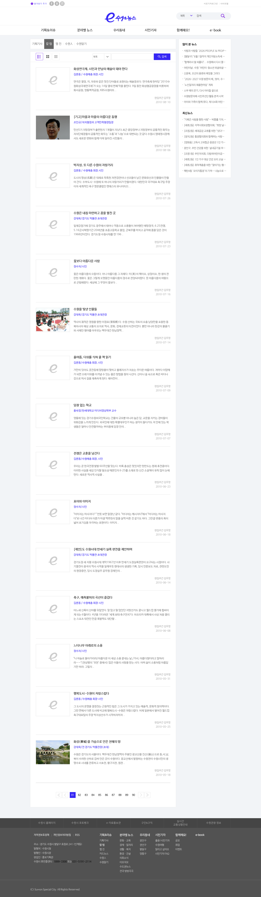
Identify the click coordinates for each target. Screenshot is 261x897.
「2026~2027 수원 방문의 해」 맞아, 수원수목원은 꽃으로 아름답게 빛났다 (205, 79)
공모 (177, 840)
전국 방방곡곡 (126, 871)
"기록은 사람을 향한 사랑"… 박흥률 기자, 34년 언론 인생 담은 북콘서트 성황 (205, 119)
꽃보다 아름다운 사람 (87, 261)
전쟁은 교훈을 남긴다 (87, 453)
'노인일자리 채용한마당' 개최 (198, 85)
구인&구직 (147, 822)
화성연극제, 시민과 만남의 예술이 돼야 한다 (100, 69)
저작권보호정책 (41, 835)
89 (126, 795)
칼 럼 (49, 44)
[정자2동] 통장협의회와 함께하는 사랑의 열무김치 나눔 (205, 136)
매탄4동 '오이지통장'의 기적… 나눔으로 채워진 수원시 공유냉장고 (205, 171)
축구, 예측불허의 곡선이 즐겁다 (93, 597)
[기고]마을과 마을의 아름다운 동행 (95, 117)
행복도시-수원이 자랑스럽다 (91, 693)
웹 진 (58, 44)
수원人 (69, 44)
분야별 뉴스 (85, 30)
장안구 (143, 840)
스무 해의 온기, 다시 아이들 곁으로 (201, 90)
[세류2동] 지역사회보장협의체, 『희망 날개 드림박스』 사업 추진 (205, 125)
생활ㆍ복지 (125, 849)
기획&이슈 (48, 30)
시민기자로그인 (211, 3)
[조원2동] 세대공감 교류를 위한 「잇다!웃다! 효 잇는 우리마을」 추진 (205, 131)
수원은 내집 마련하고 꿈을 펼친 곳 (95, 213)
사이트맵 (224, 3)
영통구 (143, 853)
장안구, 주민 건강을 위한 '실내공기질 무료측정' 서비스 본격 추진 (205, 148)
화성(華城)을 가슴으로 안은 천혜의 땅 (97, 742)
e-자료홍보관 (113, 822)
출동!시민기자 (162, 840)
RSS (77, 835)
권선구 (143, 845)
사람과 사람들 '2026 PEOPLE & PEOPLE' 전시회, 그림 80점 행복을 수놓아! (205, 50)
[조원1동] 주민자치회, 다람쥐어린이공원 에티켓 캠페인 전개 (205, 153)
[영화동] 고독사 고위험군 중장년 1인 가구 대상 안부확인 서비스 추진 (205, 142)
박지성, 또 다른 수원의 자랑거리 (93, 165)
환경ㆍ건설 (125, 853)
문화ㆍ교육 (125, 840)
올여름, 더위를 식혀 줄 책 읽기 (92, 357)
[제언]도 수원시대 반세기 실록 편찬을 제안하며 (103, 549)
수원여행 (159, 845)
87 (113, 795)
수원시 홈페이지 (47, 822)
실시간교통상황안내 (180, 823)
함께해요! (183, 30)
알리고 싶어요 (162, 849)
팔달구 (143, 849)
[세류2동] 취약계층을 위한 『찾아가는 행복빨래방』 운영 (205, 165)
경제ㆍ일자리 (126, 845)
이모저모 (124, 862)
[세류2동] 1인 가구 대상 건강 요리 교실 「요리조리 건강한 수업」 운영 (205, 159)
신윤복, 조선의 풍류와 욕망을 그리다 (202, 73)
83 (86, 795)
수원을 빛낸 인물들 (85, 309)
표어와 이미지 (82, 501)
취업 (177, 845)
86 (106, 795)
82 (79, 795)
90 (133, 795)
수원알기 (81, 44)
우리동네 (119, 30)
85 (99, 795)
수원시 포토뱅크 (80, 822)
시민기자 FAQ (162, 853)
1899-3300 (60, 861)
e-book (215, 30)
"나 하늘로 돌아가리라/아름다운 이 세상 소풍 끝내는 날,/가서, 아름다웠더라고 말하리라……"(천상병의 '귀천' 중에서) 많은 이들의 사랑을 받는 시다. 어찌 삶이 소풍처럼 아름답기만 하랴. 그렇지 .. (121, 663)
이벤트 (178, 849)
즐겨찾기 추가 (39, 3)
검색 (162, 56)
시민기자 (151, 30)
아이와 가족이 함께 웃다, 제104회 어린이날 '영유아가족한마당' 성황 (205, 102)
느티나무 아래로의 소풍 (88, 645)
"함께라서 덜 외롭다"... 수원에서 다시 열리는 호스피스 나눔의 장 (205, 62)
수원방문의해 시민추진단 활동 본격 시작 (203, 96)
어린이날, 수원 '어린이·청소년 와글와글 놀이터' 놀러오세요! (205, 67)
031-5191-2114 (81, 861)
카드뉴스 (104, 853)
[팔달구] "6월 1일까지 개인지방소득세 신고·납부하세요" (205, 56)
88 (120, 795)
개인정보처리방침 (62, 835)
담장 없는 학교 (83, 405)
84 (93, 795)
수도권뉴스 (125, 866)
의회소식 (124, 857)
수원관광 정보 (213, 822)
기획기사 (37, 44)
